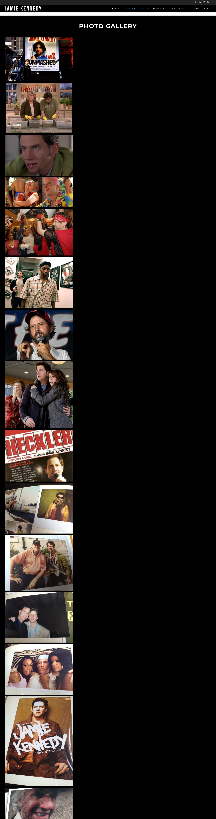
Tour (145, 8)
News (171, 8)
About (116, 8)
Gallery (129, 8)
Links (208, 8)
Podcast (158, 8)
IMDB (197, 8)
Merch (183, 8)
